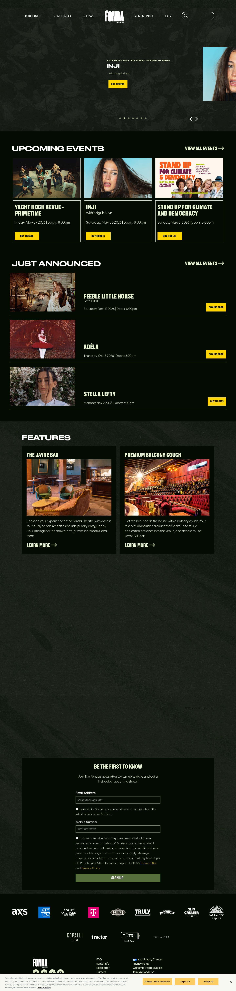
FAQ (168, 16)
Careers (101, 972)
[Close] (230, 981)
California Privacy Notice (147, 968)
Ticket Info (32, 16)
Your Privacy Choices (150, 959)
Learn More (42, 545)
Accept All (208, 981)
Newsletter (102, 968)
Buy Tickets (35, 87)
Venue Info (62, 16)
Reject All (185, 981)
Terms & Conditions (144, 972)
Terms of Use (148, 863)
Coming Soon (216, 307)
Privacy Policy (90, 868)
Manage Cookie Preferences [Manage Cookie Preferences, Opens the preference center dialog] (157, 981)
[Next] (196, 119)
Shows (88, 16)
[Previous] (191, 119)
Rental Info (143, 16)
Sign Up (118, 878)
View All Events (204, 148)
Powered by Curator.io (199, 708)
